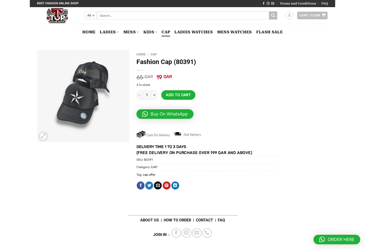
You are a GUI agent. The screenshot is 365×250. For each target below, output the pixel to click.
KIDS (150, 32)
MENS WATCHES (234, 32)
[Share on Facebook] (141, 185)
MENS (131, 32)
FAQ (324, 3)
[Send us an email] (272, 3)
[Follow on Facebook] (263, 3)
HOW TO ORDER (177, 220)
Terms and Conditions (298, 3)
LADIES (109, 32)
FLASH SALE (269, 32)
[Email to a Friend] (158, 185)
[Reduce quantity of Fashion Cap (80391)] (139, 95)
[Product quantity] (147, 95)
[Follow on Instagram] (268, 3)
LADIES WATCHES (193, 32)
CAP (166, 32)
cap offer (149, 174)
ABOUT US (149, 220)
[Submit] (273, 15)
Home (88, 32)
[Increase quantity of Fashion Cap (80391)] (154, 95)
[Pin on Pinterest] (167, 185)
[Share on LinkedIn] (175, 185)
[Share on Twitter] (149, 185)
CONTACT (204, 220)
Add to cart (178, 95)
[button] (289, 15)
